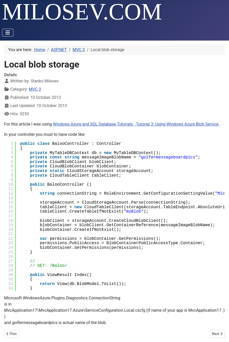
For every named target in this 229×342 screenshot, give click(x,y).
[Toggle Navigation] (7, 32)
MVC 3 (35, 89)
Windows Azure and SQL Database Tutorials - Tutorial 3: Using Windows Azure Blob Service (135, 124)
